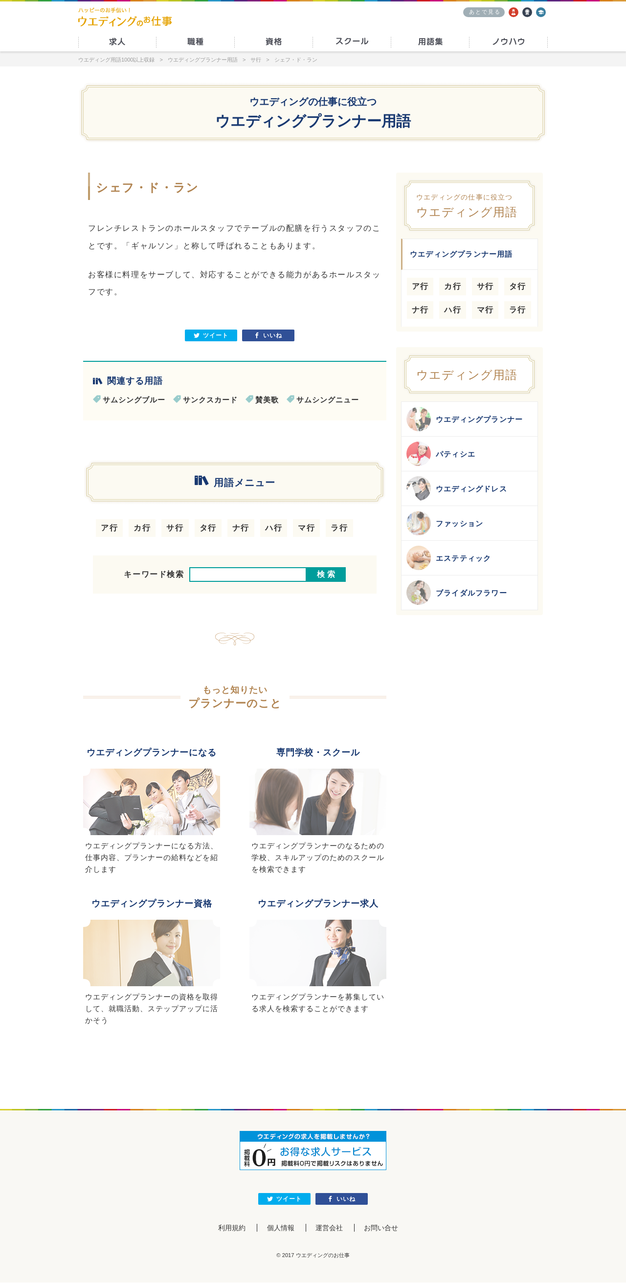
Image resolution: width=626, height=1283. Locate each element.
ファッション (444, 523)
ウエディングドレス (456, 488)
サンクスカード (210, 400)
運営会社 (329, 1229)
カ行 (142, 528)
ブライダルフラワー (456, 592)
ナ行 (240, 528)
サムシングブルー (134, 400)
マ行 (306, 528)
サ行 (174, 528)
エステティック (448, 558)
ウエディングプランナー (464, 419)
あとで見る (485, 12)
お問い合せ (382, 1229)
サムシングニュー (327, 400)
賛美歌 (267, 400)
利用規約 (231, 1229)
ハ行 (273, 528)
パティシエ (440, 454)
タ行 (208, 528)
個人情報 (280, 1229)
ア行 (109, 528)
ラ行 (339, 528)
